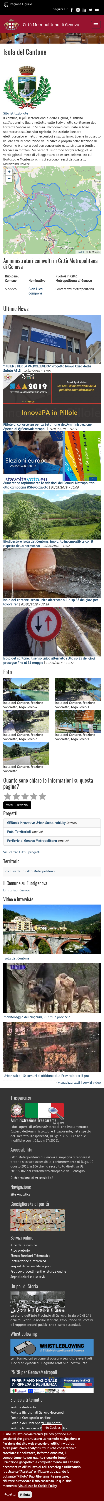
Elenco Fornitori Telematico (30, 1256)
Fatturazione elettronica (28, 1261)
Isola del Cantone (16, 958)
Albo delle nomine (23, 1245)
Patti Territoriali (19, 832)
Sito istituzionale (15, 113)
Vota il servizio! (17, 805)
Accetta (10, 1498)
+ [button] (9, 172)
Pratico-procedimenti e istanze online (38, 1271)
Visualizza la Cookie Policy (37, 1489)
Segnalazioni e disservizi (28, 1277)
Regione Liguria (18, 4)
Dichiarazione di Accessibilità (32, 1178)
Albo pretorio (20, 1250)
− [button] (9, 179)
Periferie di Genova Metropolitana (32, 841)
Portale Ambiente (23, 1407)
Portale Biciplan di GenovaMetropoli (37, 1413)
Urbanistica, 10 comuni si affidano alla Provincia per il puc (46, 1076)
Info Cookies (52, 1431)
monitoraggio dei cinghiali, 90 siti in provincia (37, 1017)
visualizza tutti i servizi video (79, 1083)
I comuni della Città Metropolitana (29, 871)
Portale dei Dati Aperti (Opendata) (36, 1423)
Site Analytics (20, 1194)
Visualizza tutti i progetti (21, 852)
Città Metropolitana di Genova (51, 24)
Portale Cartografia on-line (30, 1418)
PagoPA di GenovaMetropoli (30, 1266)
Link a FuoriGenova (16, 890)
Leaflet (80, 252)
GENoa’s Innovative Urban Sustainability (36, 823)
